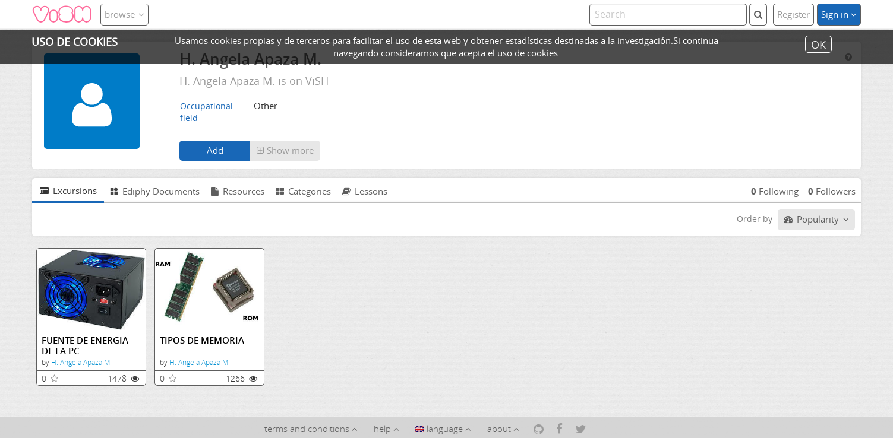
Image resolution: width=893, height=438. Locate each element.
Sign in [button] (839, 14)
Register (793, 14)
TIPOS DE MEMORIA (202, 340)
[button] (285, 151)
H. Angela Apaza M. (81, 362)
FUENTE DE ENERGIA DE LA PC (85, 346)
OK (818, 44)
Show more (285, 150)
